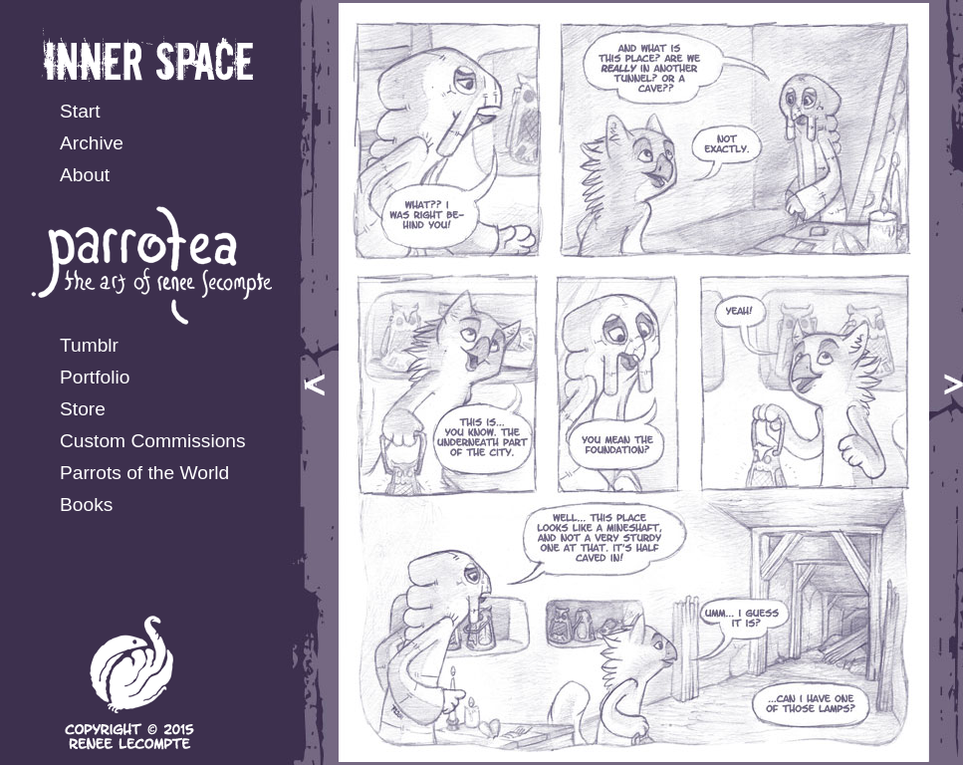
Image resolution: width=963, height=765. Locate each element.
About (85, 174)
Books (86, 504)
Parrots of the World (144, 472)
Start (80, 111)
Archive (91, 142)
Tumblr (89, 345)
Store (83, 408)
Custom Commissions (153, 440)
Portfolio (94, 377)
